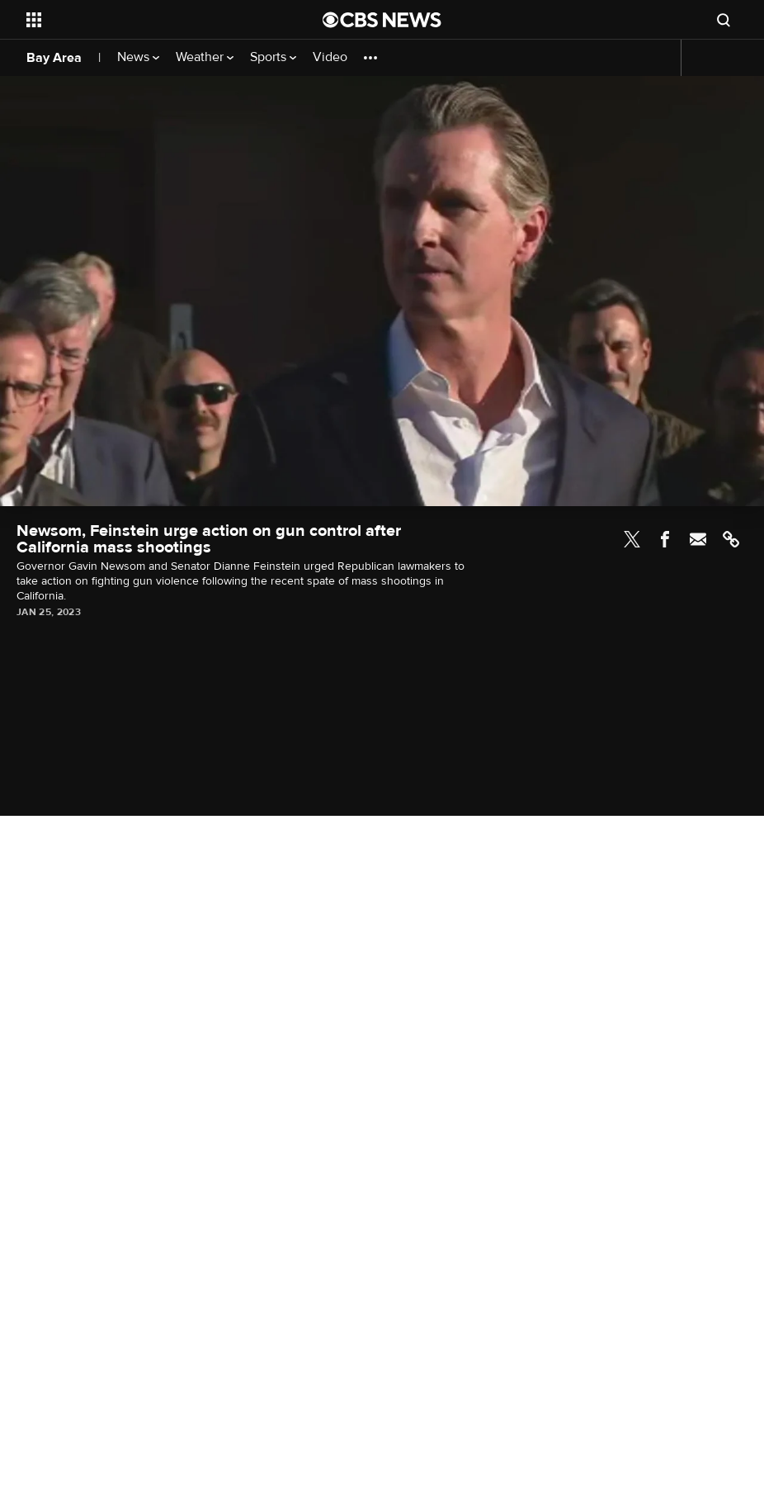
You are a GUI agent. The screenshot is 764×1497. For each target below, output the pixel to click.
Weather (204, 57)
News (138, 57)
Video (330, 57)
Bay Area (54, 58)
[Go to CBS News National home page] (382, 20)
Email (698, 539)
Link (731, 539)
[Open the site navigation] (144, 19)
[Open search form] (723, 20)
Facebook (665, 539)
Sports (273, 57)
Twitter (632, 539)
